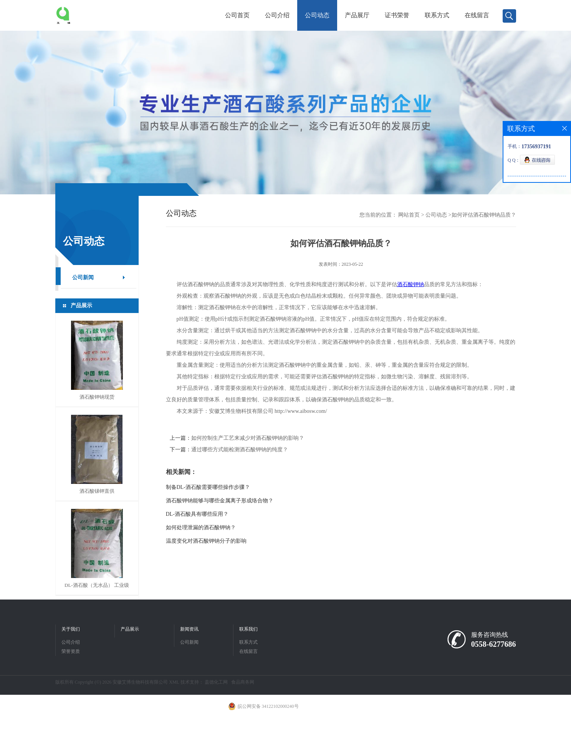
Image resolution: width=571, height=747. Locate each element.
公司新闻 (83, 277)
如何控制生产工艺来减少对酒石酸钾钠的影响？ (247, 438)
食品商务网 (242, 682)
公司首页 (237, 15)
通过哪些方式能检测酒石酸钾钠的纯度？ (239, 449)
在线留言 (477, 15)
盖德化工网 (216, 682)
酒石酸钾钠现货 (96, 397)
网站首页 (409, 215)
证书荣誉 (397, 15)
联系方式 (437, 15)
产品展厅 (357, 15)
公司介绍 (277, 15)
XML (174, 682)
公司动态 (317, 15)
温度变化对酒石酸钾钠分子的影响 (206, 541)
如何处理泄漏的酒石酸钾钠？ (201, 527)
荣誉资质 (70, 651)
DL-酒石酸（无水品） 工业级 (97, 585)
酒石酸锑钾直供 (96, 491)
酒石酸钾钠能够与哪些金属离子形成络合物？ (219, 501)
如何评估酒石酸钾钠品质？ (484, 215)
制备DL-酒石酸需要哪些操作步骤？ (208, 487)
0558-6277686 (493, 644)
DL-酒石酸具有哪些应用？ (197, 514)
